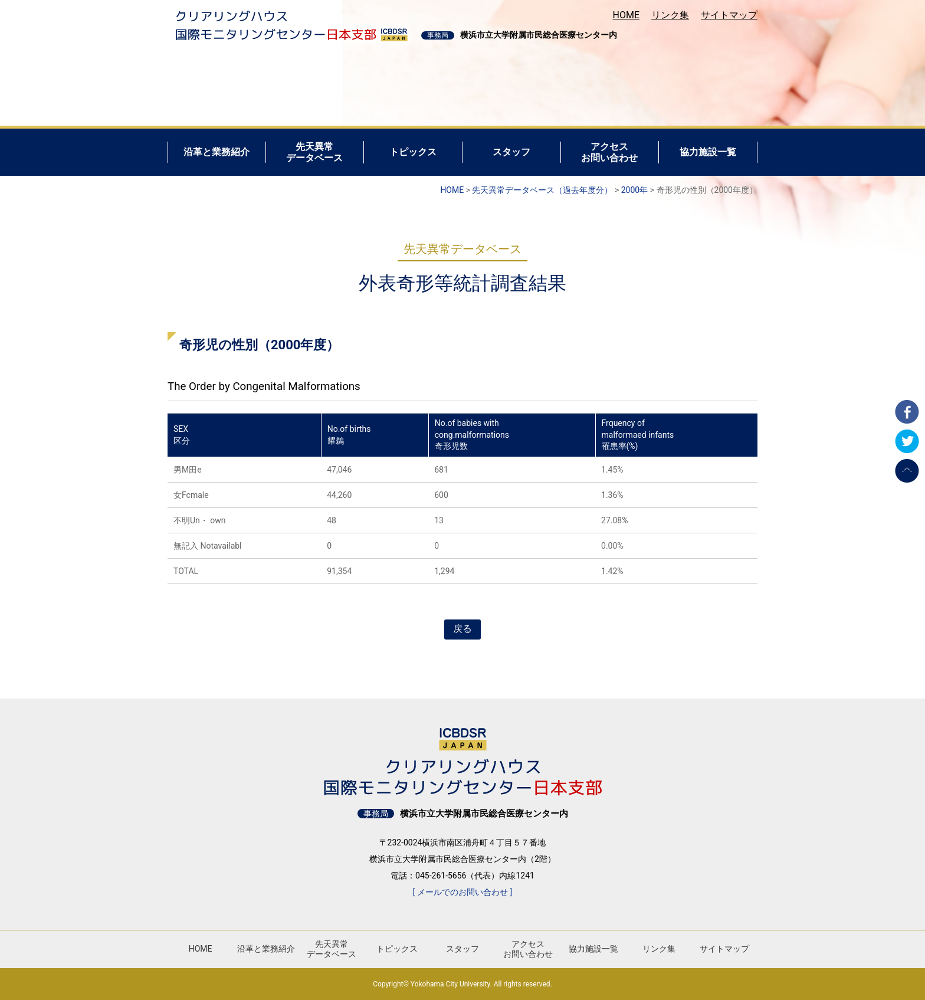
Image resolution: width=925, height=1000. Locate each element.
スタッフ (462, 948)
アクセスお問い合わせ (528, 949)
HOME (626, 15)
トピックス (397, 948)
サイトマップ (729, 15)
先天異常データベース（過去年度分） (542, 190)
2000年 (634, 190)
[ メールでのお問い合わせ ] (462, 892)
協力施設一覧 (593, 948)
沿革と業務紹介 (266, 948)
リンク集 (670, 15)
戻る (462, 628)
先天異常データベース (331, 949)
